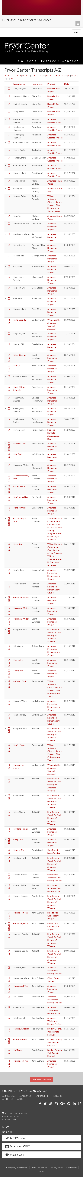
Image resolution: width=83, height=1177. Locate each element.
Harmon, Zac (19, 850)
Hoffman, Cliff (19, 681)
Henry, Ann (18, 660)
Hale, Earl (17, 454)
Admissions (8, 1096)
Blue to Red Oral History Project (53, 915)
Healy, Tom (18, 839)
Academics (25, 1096)
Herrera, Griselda (21, 1028)
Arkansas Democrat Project (52, 226)
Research (58, 1096)
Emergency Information (17, 1167)
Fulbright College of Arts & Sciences (26, 20)
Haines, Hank (19, 486)
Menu (77, 33)
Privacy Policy (57, 1167)
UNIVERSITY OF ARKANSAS (24, 1091)
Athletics (7, 1099)
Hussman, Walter (21, 597)
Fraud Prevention (39, 1167)
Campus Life (41, 1096)
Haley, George (19, 355)
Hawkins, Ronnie (20, 828)
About (21, 1099)
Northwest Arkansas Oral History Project (54, 877)
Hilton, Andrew (20, 1039)
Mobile (42, 1171)
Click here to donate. (41, 1079)
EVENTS (7, 1131)
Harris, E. (17, 365)
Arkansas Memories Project (52, 358)
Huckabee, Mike (20, 923)
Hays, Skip (17, 544)
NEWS (6, 1127)
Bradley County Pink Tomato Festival (54, 1031)
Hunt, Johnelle (19, 507)
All (11, 78)
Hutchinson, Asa (20, 912)
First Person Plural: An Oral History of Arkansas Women (54, 635)
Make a (14, 1154)
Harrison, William (20, 497)
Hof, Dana (17, 1050)
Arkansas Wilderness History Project (54, 970)
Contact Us (71, 1167)
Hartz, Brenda (19, 320)
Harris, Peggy (19, 745)
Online (15, 1138)
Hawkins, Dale (19, 443)
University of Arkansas (41, 7)
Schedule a (17, 1146)
